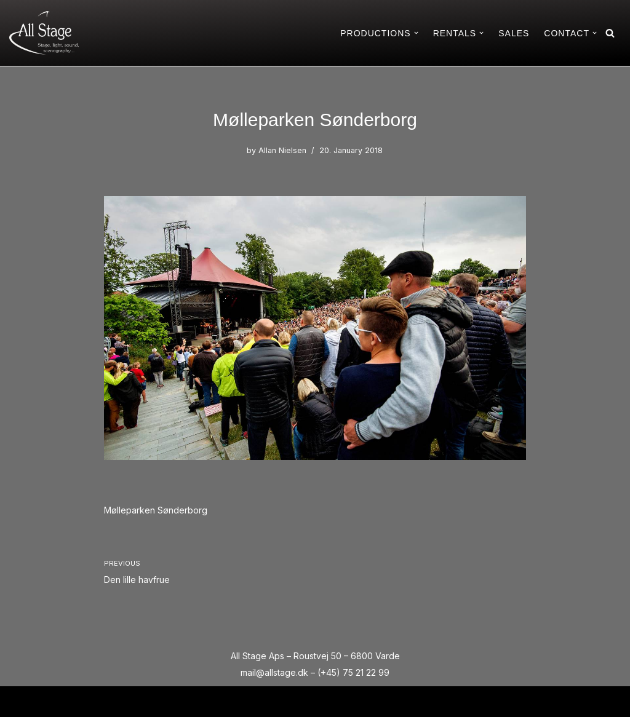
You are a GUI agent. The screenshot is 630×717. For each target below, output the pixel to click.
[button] (416, 33)
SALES (513, 33)
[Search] (610, 33)
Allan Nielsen (282, 150)
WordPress (114, 701)
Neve (20, 701)
